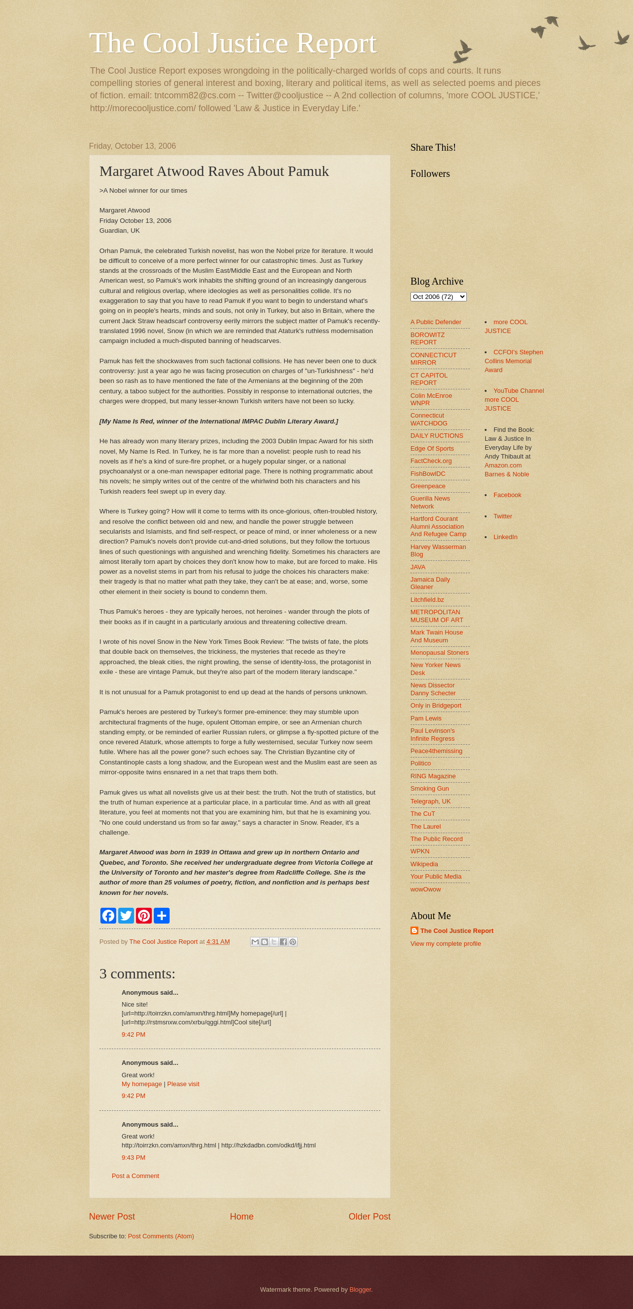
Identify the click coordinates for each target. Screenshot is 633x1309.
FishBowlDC (428, 473)
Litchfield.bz (427, 599)
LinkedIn (506, 537)
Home (242, 1217)
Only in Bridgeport (435, 705)
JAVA (417, 567)
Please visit (183, 1084)
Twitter (503, 516)
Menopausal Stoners (439, 652)
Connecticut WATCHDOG (429, 419)
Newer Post (112, 1217)
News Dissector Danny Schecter (433, 688)
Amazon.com (503, 465)
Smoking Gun (429, 788)
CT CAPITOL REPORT (429, 379)
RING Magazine (433, 776)
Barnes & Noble (507, 474)
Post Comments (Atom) (161, 1236)
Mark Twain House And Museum (436, 636)
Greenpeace (428, 486)
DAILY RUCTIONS (436, 435)
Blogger (360, 1289)
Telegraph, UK (430, 801)
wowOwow (425, 889)
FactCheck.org (431, 460)
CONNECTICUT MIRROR (433, 358)
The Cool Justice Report (233, 42)
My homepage (142, 1084)
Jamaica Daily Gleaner (430, 583)
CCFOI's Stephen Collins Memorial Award (514, 361)
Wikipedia (424, 864)
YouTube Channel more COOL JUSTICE (514, 399)
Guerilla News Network (430, 502)
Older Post (370, 1217)
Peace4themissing (436, 751)
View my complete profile (445, 943)
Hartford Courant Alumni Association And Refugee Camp (438, 526)
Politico (420, 763)
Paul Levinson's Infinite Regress (432, 734)
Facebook (508, 495)
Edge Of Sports (432, 448)
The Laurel (425, 826)
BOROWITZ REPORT (427, 338)
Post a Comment (135, 1176)
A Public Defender (435, 322)
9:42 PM (133, 1034)
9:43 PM (133, 1157)
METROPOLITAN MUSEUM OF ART (436, 615)
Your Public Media (435, 876)
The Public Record (436, 839)
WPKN (420, 851)
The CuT (422, 813)
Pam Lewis (426, 718)
